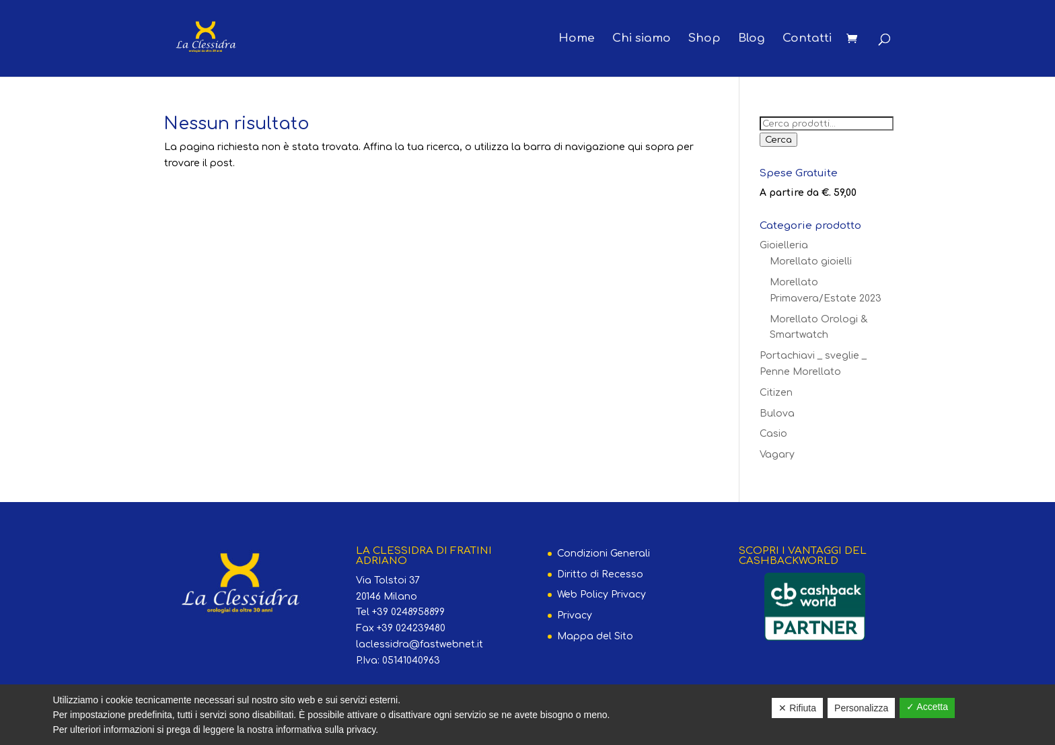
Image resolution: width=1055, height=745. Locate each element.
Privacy (574, 615)
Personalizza (861, 708)
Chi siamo (641, 39)
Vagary (777, 455)
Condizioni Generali (603, 553)
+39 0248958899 (408, 612)
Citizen (776, 393)
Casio (773, 434)
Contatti (807, 39)
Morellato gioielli (811, 261)
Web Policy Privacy (601, 595)
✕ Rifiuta (797, 708)
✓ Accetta (927, 706)
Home (576, 39)
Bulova (777, 414)
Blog (751, 39)
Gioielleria (784, 245)
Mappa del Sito (595, 636)
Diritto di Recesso (600, 574)
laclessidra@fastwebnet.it (419, 644)
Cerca (778, 140)
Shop (704, 39)
